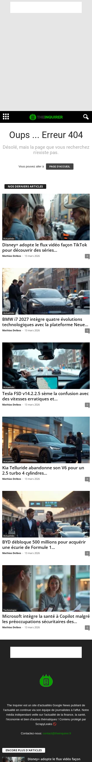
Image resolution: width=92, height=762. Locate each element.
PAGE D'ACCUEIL (59, 166)
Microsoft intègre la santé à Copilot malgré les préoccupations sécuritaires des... (46, 618)
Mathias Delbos (11, 255)
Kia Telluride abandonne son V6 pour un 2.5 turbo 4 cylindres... (43, 470)
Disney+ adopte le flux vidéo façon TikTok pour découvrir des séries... (44, 247)
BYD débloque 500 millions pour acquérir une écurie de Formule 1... (44, 544)
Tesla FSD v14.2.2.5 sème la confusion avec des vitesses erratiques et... (45, 396)
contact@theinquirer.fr (57, 733)
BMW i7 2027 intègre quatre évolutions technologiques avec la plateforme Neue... (45, 321)
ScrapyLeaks (44, 724)
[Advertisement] (46, 7)
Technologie (10, 610)
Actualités (8, 238)
